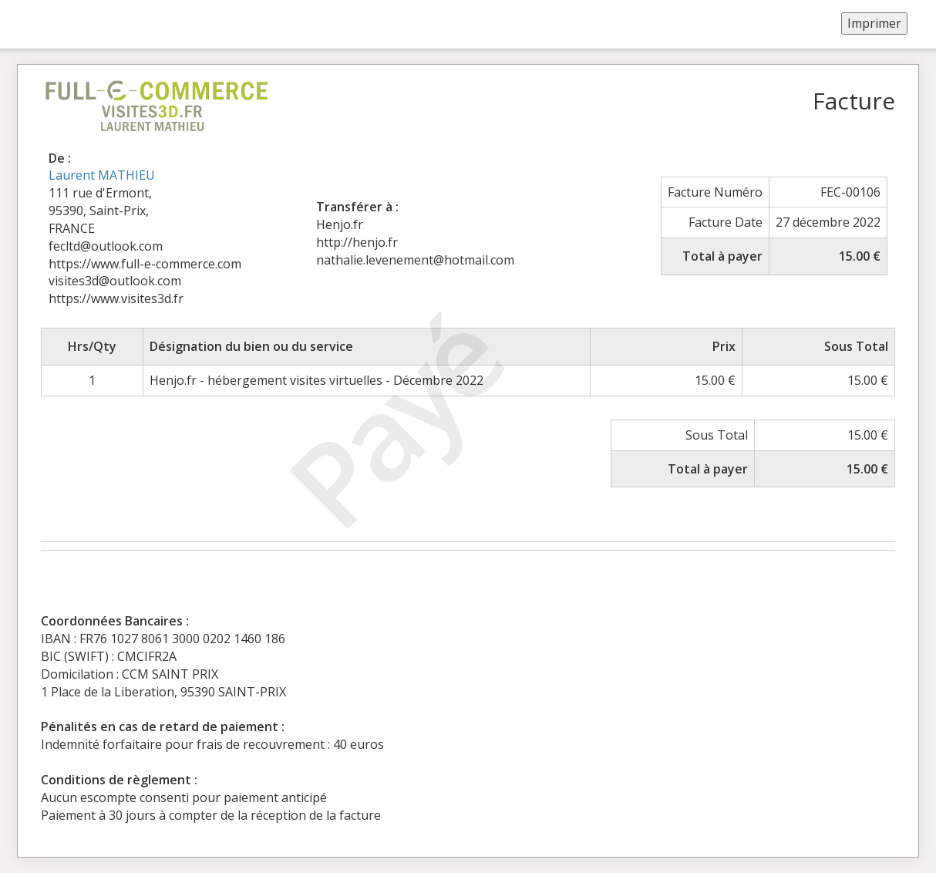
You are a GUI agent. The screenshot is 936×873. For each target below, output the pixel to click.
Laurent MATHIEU (102, 175)
